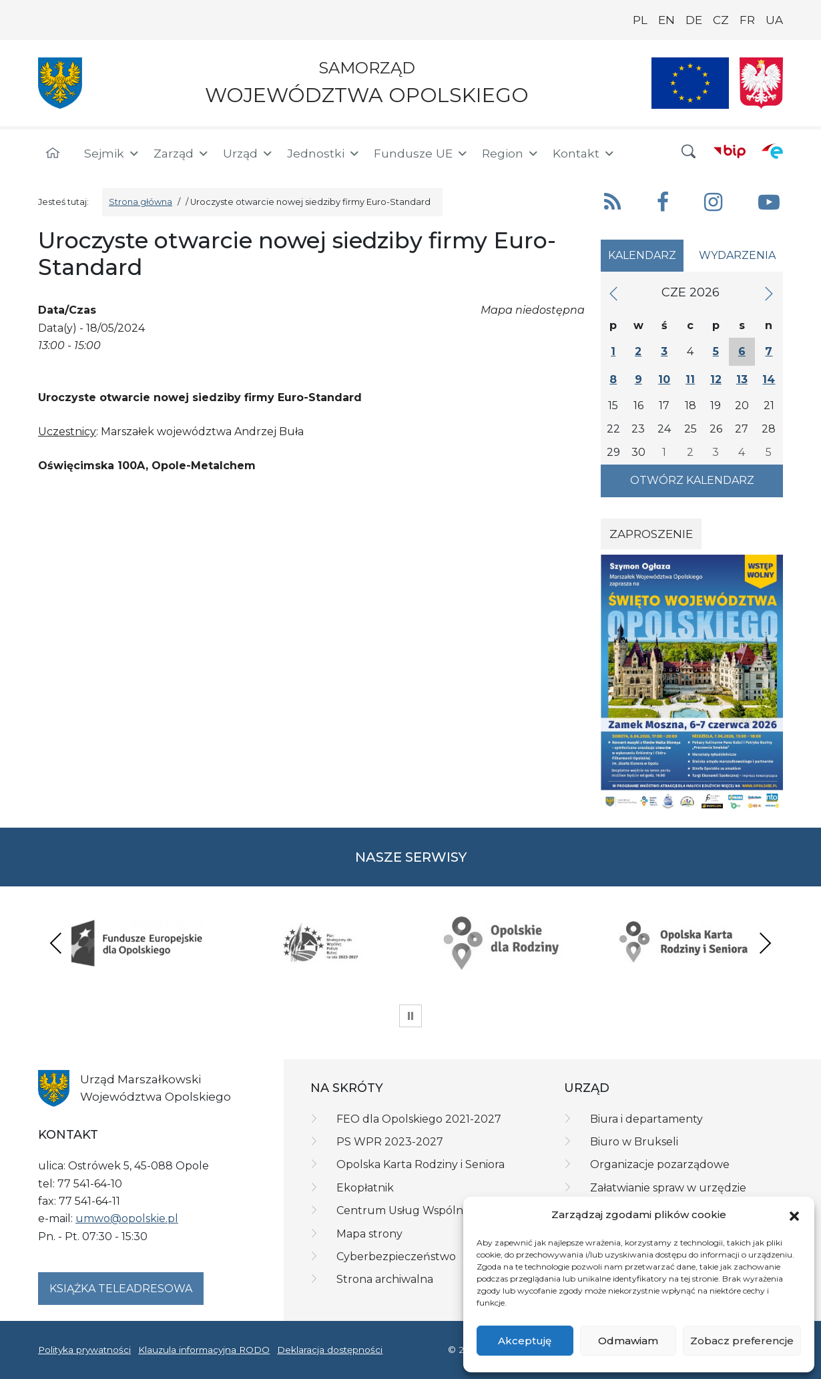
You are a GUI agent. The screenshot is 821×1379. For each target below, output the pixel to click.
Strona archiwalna (384, 1279)
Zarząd (182, 153)
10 (664, 379)
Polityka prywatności (84, 1349)
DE (694, 20)
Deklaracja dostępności (329, 1349)
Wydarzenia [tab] (737, 255)
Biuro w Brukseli (634, 1141)
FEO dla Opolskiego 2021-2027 (418, 1119)
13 (742, 379)
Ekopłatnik (365, 1187)
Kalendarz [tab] (642, 255)
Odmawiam (628, 1340)
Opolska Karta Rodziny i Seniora (420, 1164)
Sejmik (112, 153)
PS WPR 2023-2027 (389, 1141)
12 (716, 379)
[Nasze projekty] (690, 83)
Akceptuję (524, 1340)
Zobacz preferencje (742, 1340)
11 (690, 379)
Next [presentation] (765, 942)
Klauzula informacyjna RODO (204, 1349)
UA (774, 20)
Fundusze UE (421, 153)
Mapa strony (369, 1233)
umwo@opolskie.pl (126, 1218)
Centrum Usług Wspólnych (409, 1210)
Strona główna (140, 202)
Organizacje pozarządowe (660, 1164)
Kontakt (584, 153)
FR (747, 20)
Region (510, 153)
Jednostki (323, 153)
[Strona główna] (52, 153)
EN (666, 20)
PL (640, 20)
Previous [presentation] (56, 942)
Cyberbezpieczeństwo (396, 1256)
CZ (721, 20)
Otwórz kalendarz (692, 480)
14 (768, 379)
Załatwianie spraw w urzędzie (668, 1187)
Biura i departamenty (646, 1119)
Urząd (248, 153)
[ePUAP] (772, 151)
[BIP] (730, 151)
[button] (794, 1215)
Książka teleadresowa (120, 1288)
